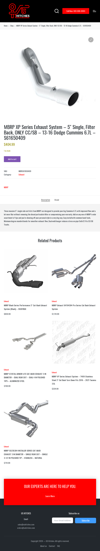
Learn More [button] (50, 496)
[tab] (45, 200)
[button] (75, 11)
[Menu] (94, 11)
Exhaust (21, 174)
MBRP (6, 187)
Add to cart (12, 159)
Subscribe (85, 520)
